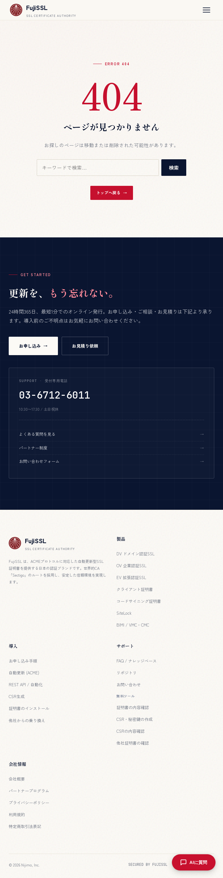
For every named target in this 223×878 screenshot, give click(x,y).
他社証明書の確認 (132, 743)
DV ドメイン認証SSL (135, 554)
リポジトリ (126, 673)
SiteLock (123, 613)
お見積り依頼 (85, 346)
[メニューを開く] (206, 10)
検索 (174, 167)
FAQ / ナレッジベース (136, 661)
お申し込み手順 (23, 661)
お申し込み (30, 346)
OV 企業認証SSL (131, 565)
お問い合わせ (128, 684)
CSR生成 (17, 696)
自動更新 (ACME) (24, 673)
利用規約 (17, 814)
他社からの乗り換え (27, 720)
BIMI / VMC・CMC (132, 625)
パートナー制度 (33, 448)
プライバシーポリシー (29, 803)
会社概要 (17, 779)
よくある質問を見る (37, 434)
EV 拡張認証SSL (131, 577)
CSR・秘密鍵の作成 (134, 719)
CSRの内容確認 (130, 731)
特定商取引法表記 (25, 826)
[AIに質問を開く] (194, 862)
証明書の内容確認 (132, 707)
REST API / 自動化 (26, 684)
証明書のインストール (29, 708)
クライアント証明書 (134, 589)
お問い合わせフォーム (39, 461)
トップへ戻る (108, 193)
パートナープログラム (29, 791)
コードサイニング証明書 (138, 601)
